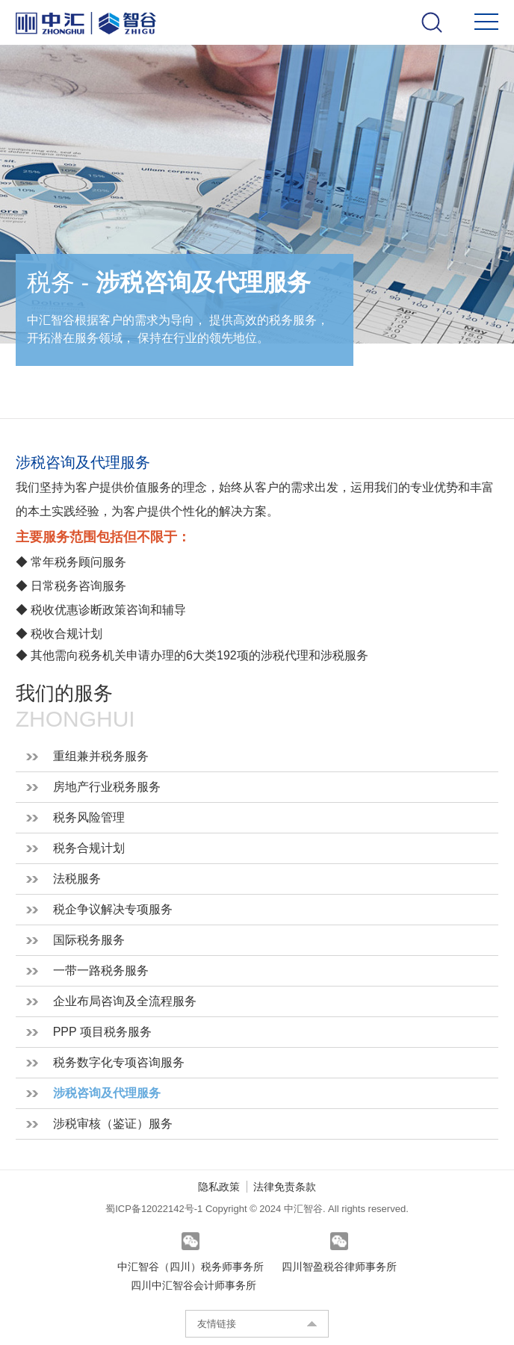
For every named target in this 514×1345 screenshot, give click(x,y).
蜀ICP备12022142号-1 (155, 1208)
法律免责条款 (284, 1187)
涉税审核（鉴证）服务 (113, 1123)
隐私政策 (219, 1187)
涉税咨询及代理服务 (107, 1093)
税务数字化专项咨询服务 (119, 1062)
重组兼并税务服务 (101, 756)
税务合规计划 (89, 848)
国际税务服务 (89, 940)
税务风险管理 (89, 817)
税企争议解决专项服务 (113, 909)
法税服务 (77, 878)
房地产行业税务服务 (107, 786)
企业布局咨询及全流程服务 (124, 1001)
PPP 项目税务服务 (102, 1031)
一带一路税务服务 (101, 970)
